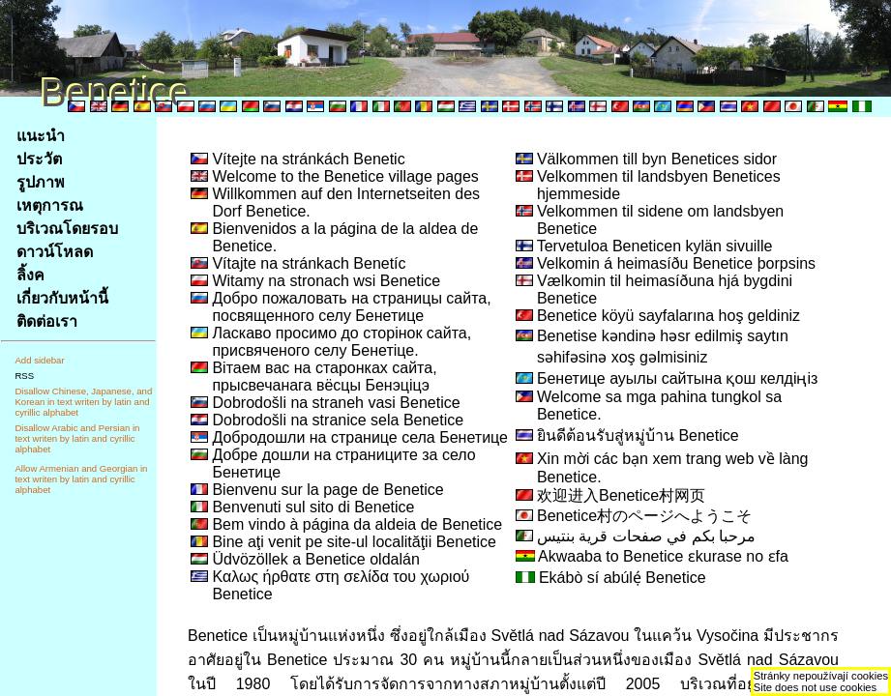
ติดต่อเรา (46, 321)
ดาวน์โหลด (54, 252)
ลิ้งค (30, 275)
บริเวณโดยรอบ (67, 228)
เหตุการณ (49, 205)
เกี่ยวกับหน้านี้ (62, 298)
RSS (24, 375)
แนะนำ (40, 136)
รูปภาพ (40, 182)
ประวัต (39, 159)
